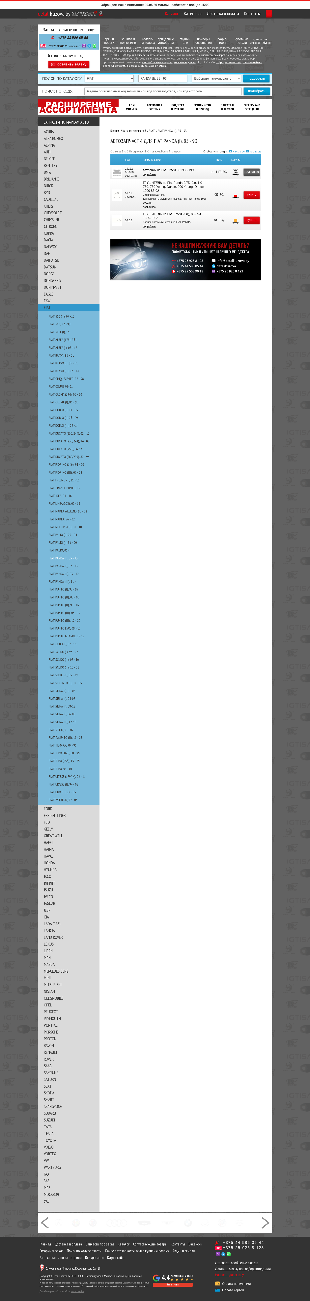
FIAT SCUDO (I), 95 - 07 (63, 650)
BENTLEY (51, 163)
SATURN (50, 1077)
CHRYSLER (51, 218)
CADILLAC (51, 197)
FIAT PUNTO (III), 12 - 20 (64, 618)
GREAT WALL (53, 834)
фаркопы (108, 65)
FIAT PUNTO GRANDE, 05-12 (66, 634)
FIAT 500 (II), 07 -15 (61, 314)
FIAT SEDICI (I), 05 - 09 (63, 673)
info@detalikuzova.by (233, 259)
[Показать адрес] (100, 13)
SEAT (47, 1084)
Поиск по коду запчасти (84, 1249)
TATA (48, 1125)
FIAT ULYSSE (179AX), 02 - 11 (67, 774)
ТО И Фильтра (132, 105)
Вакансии (195, 1242)
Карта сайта (116, 1255)
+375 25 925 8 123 (57, 46)
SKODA (49, 1091)
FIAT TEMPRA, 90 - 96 (62, 743)
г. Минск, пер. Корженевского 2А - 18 (73, 1267)
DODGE (49, 272)
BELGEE (49, 157)
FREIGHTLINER (55, 813)
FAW (47, 299)
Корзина (260, 13)
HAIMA (49, 847)
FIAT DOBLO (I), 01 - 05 (63, 408)
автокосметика (138, 65)
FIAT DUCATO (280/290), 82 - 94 (69, 455)
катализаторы (233, 62)
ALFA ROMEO (53, 136)
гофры (220, 62)
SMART (49, 1098)
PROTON (50, 1037)
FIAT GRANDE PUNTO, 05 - (65, 486)
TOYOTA (50, 1138)
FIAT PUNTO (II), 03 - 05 (64, 595)
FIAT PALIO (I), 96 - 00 (63, 540)
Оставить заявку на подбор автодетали (243, 1267)
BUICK (48, 184)
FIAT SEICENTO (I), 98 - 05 (65, 681)
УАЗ (46, 1199)
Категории (174, 13)
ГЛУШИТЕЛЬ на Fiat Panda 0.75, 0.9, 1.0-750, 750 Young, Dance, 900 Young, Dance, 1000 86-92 (173, 185)
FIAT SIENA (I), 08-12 (62, 704)
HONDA (49, 861)
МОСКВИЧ (51, 1192)
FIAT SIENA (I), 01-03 (62, 689)
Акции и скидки (184, 1249)
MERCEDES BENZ (56, 969)
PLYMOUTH (52, 1016)
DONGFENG (52, 278)
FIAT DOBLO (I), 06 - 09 (63, 416)
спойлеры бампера (212, 55)
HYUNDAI (51, 868)
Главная (45, 1242)
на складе (239, 149)
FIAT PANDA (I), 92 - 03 (63, 564)
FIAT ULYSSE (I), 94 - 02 (63, 782)
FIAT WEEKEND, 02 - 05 (63, 798)
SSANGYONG (53, 1104)
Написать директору (229, 1273)
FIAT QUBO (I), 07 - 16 (62, 642)
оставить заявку (72, 62)
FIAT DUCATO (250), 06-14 (65, 447)
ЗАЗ (46, 1179)
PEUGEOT (51, 1010)
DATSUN (50, 265)
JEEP (47, 908)
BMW (47, 170)
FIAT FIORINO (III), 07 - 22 (65, 470)
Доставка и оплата (204, 13)
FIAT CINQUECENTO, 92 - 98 (66, 377)
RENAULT (51, 1050)
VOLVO (49, 1145)
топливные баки (252, 62)
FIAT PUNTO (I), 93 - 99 (63, 587)
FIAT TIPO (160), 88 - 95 (64, 751)
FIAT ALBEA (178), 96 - (63, 338)
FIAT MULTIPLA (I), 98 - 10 (65, 525)
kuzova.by (54, 13)
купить (249, 192)
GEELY (48, 827)
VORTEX (50, 1152)
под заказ (255, 149)
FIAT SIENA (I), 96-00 (62, 712)
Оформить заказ (51, 1249)
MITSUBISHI (53, 983)
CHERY (49, 204)
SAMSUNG (51, 1071)
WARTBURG (52, 1165)
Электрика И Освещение (252, 105)
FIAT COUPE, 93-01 (61, 384)
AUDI (47, 150)
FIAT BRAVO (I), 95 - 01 (63, 361)
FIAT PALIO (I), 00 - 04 (63, 533)
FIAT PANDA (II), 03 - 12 (64, 572)
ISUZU (48, 888)
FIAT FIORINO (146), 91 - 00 (66, 462)
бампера (140, 55)
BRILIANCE (52, 177)
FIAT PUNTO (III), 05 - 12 (64, 611)
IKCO (47, 874)
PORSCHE (51, 1030)
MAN (47, 955)
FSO (47, 820)
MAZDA (49, 962)
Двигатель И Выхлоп (228, 105)
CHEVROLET (53, 211)
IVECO (48, 895)
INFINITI (50, 881)
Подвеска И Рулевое (177, 105)
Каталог (153, 13)
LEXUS (49, 942)
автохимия (121, 65)
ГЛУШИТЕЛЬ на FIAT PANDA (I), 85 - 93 (172, 212)
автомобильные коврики (157, 62)
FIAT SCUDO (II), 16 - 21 (64, 665)
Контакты (233, 13)
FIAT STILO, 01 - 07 (61, 728)
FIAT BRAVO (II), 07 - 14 (64, 369)
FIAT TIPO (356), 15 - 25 (64, 759)
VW (46, 1158)
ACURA (49, 130)
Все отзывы (173, 1282)
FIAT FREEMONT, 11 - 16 (64, 478)
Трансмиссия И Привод (202, 105)
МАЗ (47, 1186)
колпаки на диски (185, 62)
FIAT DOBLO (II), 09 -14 (63, 423)
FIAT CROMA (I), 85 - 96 (63, 400)
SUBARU (50, 1111)
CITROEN (50, 224)
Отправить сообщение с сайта (236, 1261)
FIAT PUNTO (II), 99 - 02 (64, 603)
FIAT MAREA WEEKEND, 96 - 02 (68, 509)
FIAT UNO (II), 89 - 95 (62, 790)
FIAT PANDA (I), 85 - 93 (63, 556)
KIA (46, 915)
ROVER (49, 1057)
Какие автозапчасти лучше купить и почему (137, 1249)
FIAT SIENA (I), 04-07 (62, 696)
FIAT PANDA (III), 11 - (62, 579)
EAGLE (48, 292)
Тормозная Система (154, 105)
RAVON (49, 1043)
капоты (151, 55)
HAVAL (48, 854)
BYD (47, 190)
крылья (160, 55)
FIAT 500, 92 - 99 (59, 322)
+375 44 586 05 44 (73, 38)
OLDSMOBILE (54, 996)
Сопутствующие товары (150, 1242)
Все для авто (94, 1255)
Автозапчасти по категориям (61, 1255)
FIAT (47, 305)
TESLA (48, 1131)
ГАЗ (46, 1172)
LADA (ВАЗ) (52, 922)
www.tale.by (77, 1289)
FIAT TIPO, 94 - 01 (60, 767)
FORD (48, 807)
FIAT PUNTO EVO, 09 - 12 (64, 626)
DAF (47, 251)
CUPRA (49, 231)
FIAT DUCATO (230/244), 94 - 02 (69, 439)
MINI (47, 976)
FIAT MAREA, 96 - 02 (62, 517)
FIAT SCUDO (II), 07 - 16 (64, 657)
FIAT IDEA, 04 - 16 (60, 494)
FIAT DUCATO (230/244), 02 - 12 (69, 431)
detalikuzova (226, 264)
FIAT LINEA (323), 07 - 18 (64, 501)
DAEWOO (51, 245)
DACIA (48, 238)
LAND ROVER (53, 935)
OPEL (48, 1003)
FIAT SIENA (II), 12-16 (62, 720)
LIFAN (48, 949)
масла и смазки (158, 65)
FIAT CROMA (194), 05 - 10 (65, 392)
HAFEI (48, 840)
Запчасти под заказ (100, 1242)
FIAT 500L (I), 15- (60, 330)
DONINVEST (53, 285)
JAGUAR (49, 901)
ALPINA (49, 143)
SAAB (48, 1064)
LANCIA (49, 928)
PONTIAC (51, 1023)
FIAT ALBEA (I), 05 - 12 (63, 346)
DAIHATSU (51, 258)
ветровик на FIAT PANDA (161, 168)
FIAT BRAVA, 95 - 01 (61, 353)
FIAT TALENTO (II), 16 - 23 (65, 735)
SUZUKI (49, 1118)
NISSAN (49, 989)
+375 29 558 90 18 (190, 269)
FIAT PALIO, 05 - (59, 548)
